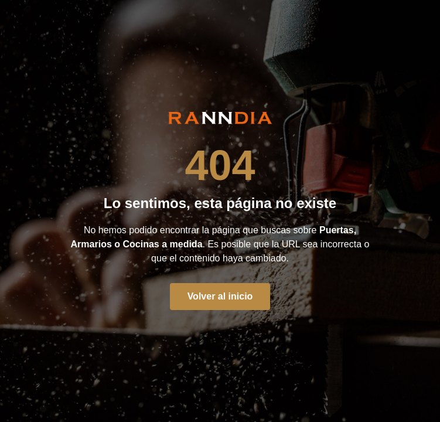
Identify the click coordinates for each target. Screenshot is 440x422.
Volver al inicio (220, 296)
